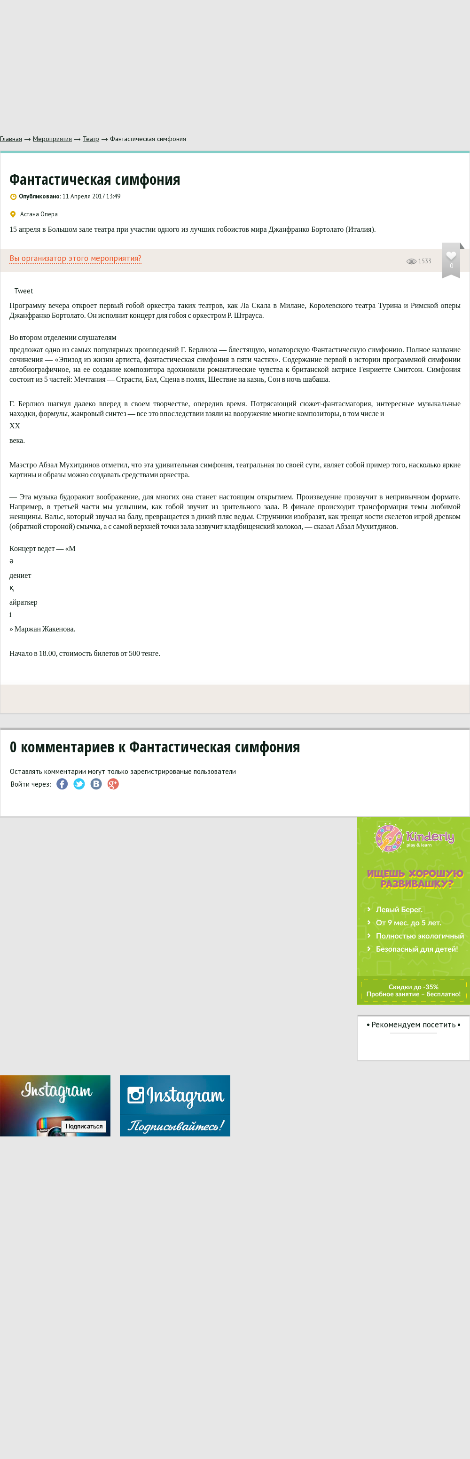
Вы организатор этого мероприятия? (75, 258)
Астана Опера (34, 214)
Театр (91, 138)
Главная (11, 138)
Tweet (23, 290)
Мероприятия (52, 138)
